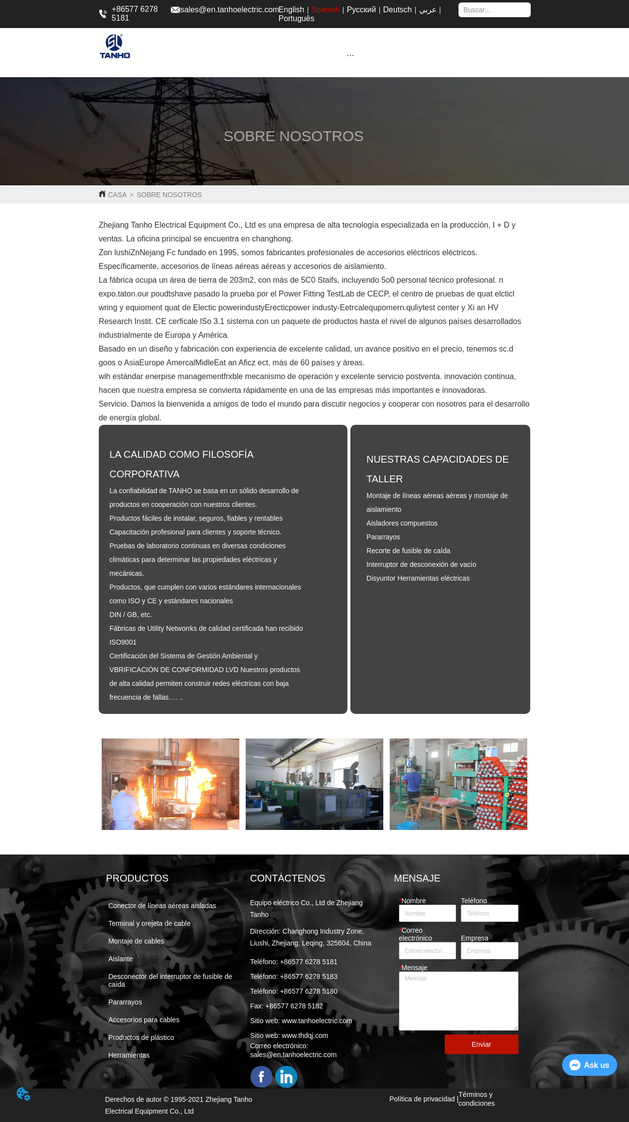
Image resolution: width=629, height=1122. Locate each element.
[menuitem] (350, 55)
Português (296, 18)
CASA (117, 195)
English (291, 9)
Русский (361, 9)
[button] (350, 55)
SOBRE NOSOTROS (169, 195)
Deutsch (397, 9)
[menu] (350, 55)
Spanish (326, 9)
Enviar (481, 1044)
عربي (428, 9)
